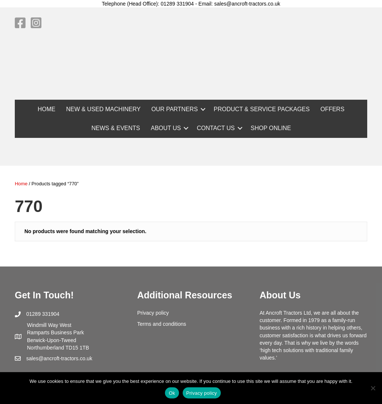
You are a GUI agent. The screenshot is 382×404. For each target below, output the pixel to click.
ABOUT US (166, 128)
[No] (372, 388)
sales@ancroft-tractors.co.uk (59, 358)
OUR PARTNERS (174, 109)
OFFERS (332, 109)
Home (21, 183)
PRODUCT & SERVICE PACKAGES (262, 109)
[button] (203, 109)
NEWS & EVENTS (115, 128)
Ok (172, 393)
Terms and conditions (161, 324)
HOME (46, 109)
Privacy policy (153, 313)
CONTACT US (216, 128)
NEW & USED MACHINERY (103, 109)
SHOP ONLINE (271, 128)
